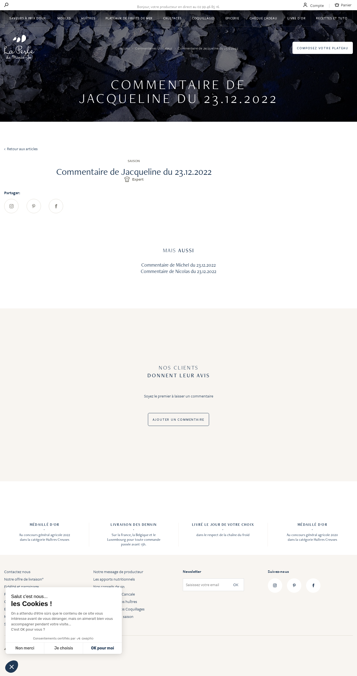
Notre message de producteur (118, 571)
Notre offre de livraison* (23, 579)
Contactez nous (17, 571)
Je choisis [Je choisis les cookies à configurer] (63, 648)
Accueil (124, 48)
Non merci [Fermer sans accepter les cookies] (24, 648)
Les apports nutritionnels (114, 579)
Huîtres (88, 18)
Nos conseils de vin (109, 586)
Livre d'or (296, 18)
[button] (11, 666)
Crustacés (172, 18)
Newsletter (192, 571)
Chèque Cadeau (263, 18)
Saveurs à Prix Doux (28, 18)
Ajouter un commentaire (179, 419)
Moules (64, 18)
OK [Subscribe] (235, 584)
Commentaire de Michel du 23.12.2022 (178, 265)
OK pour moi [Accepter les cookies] (102, 648)
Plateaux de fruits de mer (129, 18)
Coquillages (203, 18)
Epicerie (232, 18)
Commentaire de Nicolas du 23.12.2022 (178, 271)
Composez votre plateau (322, 48)
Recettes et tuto (332, 18)
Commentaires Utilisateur (154, 48)
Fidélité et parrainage (21, 586)
